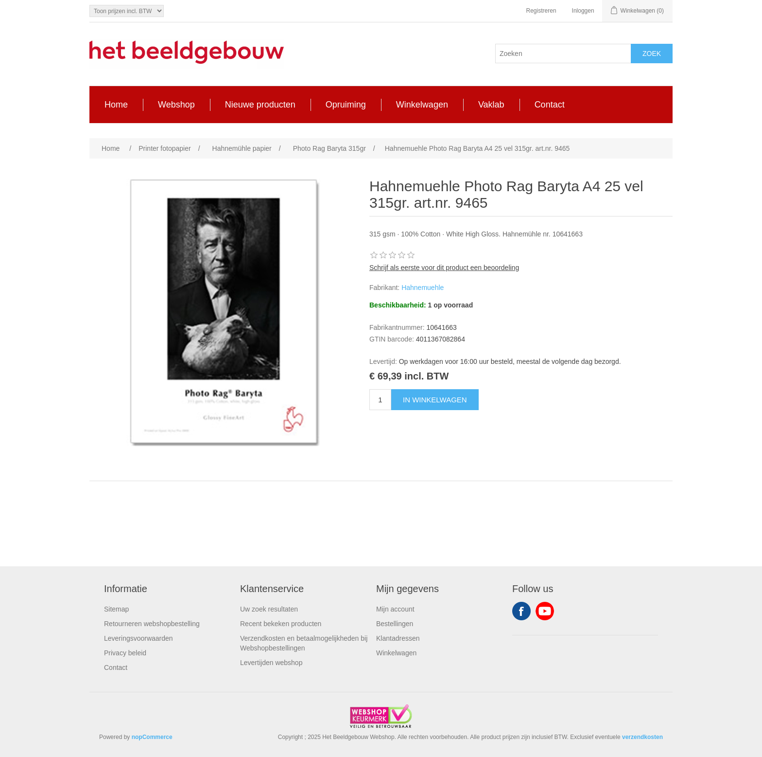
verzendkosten (642, 737)
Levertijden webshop (271, 663)
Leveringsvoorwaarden (138, 638)
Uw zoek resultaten (269, 609)
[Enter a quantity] (380, 399)
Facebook (521, 611)
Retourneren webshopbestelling (152, 624)
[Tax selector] (126, 11)
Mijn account (395, 609)
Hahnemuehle (422, 287)
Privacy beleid (125, 653)
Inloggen (583, 10)
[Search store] (563, 53)
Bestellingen (394, 624)
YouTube (545, 611)
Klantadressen (398, 638)
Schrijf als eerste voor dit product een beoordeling (444, 267)
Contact (115, 667)
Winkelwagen (396, 653)
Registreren (541, 10)
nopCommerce (152, 737)
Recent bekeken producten (280, 624)
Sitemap (116, 609)
